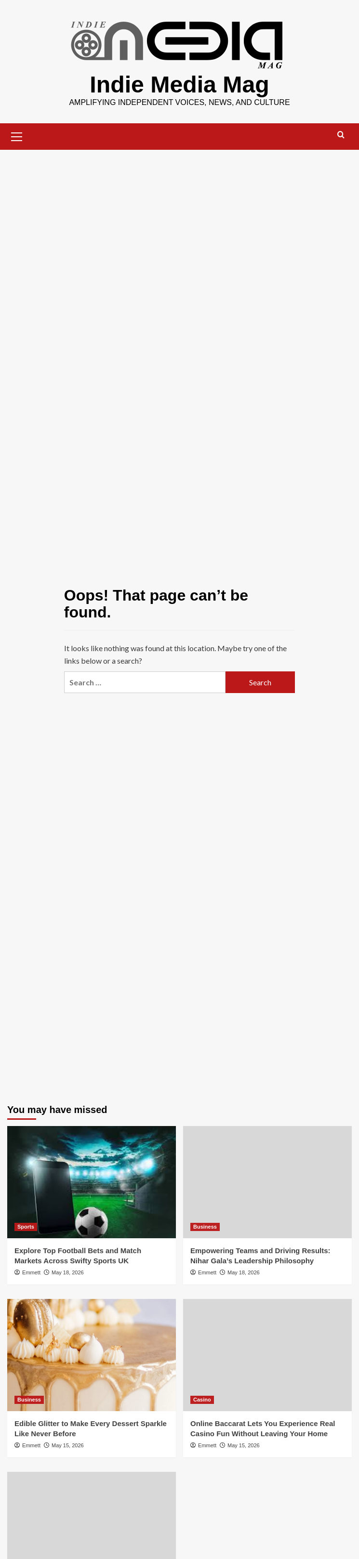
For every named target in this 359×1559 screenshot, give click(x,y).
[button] (17, 135)
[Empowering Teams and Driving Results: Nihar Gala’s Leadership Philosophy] (267, 1182)
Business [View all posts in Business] (205, 1226)
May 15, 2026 (68, 1445)
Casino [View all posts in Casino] (202, 1399)
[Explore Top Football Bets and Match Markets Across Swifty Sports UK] (91, 1182)
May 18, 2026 (68, 1272)
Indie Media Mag (179, 84)
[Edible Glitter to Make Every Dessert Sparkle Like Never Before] (91, 1354)
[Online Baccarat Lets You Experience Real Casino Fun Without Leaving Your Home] (267, 1354)
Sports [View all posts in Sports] (25, 1226)
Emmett (31, 1272)
